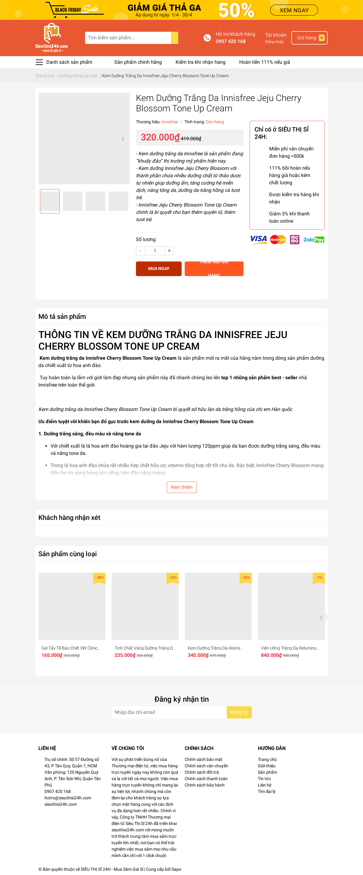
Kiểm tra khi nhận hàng (201, 62)
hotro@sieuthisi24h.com (67, 797)
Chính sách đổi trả (202, 772)
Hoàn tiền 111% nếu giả (264, 62)
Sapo (176, 869)
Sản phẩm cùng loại (67, 554)
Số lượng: (146, 239)
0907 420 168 (231, 41)
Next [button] (123, 138)
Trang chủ (267, 759)
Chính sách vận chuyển (206, 765)
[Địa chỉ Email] (182, 712)
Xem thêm (182, 487)
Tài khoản (275, 35)
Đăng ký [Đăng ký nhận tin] (239, 712)
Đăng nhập (274, 41)
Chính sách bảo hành (205, 785)
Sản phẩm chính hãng (138, 62)
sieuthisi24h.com (60, 804)
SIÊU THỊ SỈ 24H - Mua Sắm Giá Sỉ (112, 869)
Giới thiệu (267, 765)
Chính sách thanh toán (206, 778)
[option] (84, 138)
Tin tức (264, 778)
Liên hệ (264, 785)
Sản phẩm (267, 772)
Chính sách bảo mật (203, 759)
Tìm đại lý (267, 791)
